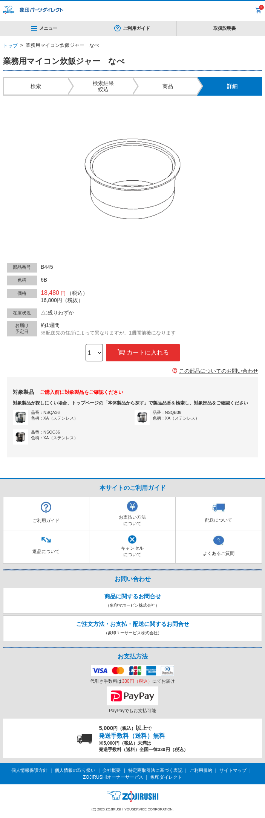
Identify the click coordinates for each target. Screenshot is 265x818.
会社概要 (112, 770)
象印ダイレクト (166, 777)
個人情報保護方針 (29, 770)
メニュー (44, 28)
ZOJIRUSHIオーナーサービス (113, 777)
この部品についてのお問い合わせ (218, 370)
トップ (10, 45)
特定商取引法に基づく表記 (155, 770)
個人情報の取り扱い (75, 770)
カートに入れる (148, 352)
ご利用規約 (201, 770)
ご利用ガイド (136, 28)
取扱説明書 (224, 28)
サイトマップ (233, 770)
